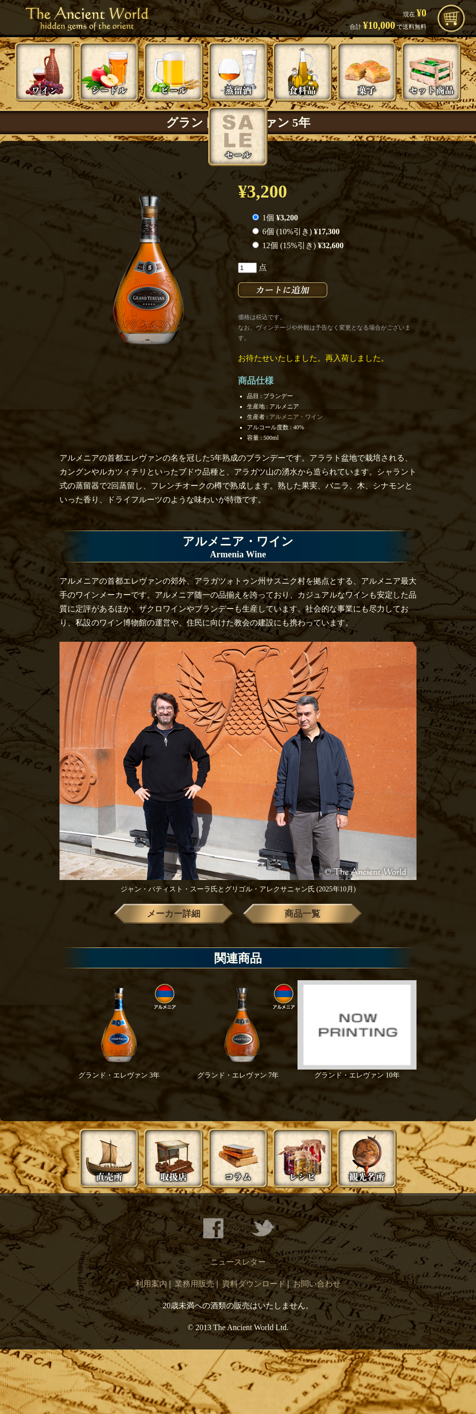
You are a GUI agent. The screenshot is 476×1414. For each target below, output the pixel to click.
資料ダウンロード (254, 1283)
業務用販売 (194, 1283)
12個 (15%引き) (298, 245)
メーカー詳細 (173, 914)
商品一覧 (302, 914)
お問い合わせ (317, 1283)
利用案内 (151, 1283)
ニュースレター (238, 1262)
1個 (275, 217)
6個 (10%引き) (296, 231)
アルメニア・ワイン (296, 416)
